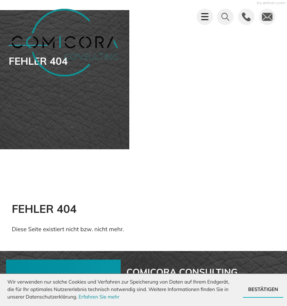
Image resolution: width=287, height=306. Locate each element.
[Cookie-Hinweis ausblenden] (263, 290)
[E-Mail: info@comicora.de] (267, 17)
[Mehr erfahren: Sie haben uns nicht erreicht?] (63, 190)
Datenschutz (256, 266)
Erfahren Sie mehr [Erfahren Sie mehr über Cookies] (98, 297)
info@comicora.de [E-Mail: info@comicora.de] (170, 169)
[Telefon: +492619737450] (164, 161)
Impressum (212, 266)
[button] (246, 17)
